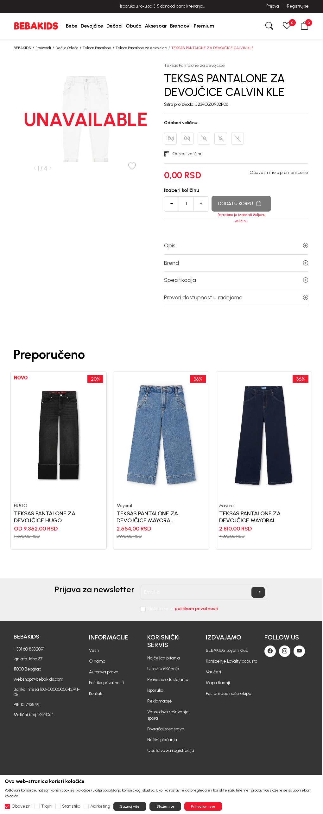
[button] (305, 26)
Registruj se (298, 6)
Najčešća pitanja (163, 658)
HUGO (20, 505)
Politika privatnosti (106, 682)
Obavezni (21, 806)
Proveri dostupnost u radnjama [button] (236, 297)
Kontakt (96, 693)
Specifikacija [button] (236, 280)
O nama (97, 661)
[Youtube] (299, 651)
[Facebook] (270, 651)
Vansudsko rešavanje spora (168, 715)
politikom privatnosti (196, 608)
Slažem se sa (182, 609)
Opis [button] (236, 245)
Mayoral (124, 505)
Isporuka (155, 690)
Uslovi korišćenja (163, 668)
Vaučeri (213, 672)
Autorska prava (103, 672)
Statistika (71, 806)
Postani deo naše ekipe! (229, 693)
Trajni (46, 806)
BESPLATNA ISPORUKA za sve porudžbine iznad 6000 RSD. (161, 6)
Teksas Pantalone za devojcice (141, 48)
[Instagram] (284, 651)
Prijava (272, 6)
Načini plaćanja (162, 739)
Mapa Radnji (218, 682)
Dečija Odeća (66, 48)
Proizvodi (43, 48)
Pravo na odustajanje (167, 679)
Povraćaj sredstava (165, 729)
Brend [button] (236, 262)
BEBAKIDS (22, 48)
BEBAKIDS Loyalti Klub (227, 650)
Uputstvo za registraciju (170, 750)
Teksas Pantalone (97, 48)
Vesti (94, 650)
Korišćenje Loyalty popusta (231, 661)
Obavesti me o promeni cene (279, 172)
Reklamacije (159, 701)
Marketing (100, 806)
